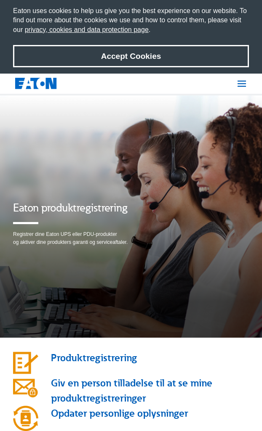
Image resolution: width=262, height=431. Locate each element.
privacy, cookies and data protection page (87, 29)
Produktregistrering (94, 358)
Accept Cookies (131, 56)
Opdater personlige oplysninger (119, 413)
